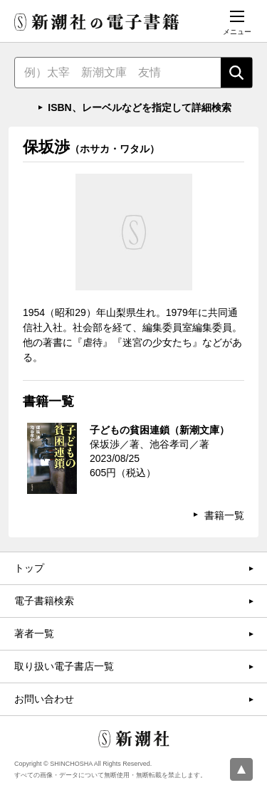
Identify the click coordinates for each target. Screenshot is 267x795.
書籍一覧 (224, 515)
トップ (29, 568)
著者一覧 (34, 633)
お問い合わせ (44, 699)
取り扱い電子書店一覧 (64, 666)
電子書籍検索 (44, 600)
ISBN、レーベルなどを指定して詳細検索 (139, 107)
